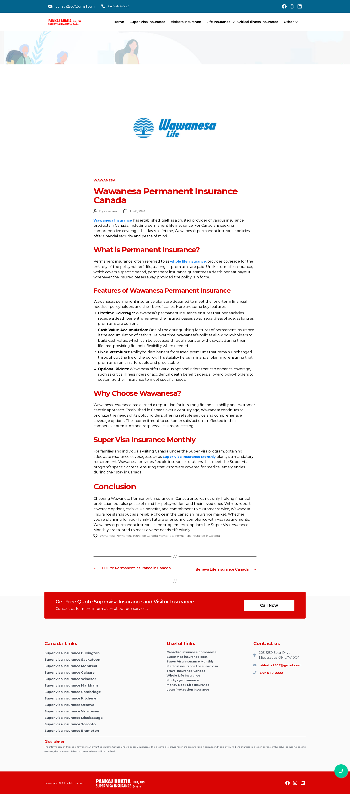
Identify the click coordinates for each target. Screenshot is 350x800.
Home (119, 22)
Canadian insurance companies (192, 658)
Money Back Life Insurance (189, 694)
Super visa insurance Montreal (72, 672)
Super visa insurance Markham (73, 691)
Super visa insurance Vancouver (74, 717)
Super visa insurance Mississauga (75, 723)
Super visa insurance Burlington (74, 659)
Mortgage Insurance (183, 689)
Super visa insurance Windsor (72, 685)
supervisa (110, 211)
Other (289, 22)
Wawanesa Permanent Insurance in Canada (189, 536)
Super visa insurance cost (188, 663)
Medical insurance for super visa (193, 673)
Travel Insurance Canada (187, 679)
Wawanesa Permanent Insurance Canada (129, 536)
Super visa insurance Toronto (71, 730)
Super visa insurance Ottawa (71, 710)
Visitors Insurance (186, 22)
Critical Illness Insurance (257, 22)
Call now (268, 611)
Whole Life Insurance (184, 684)
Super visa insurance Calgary (71, 678)
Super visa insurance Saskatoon (74, 665)
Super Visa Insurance (147, 22)
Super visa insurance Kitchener (73, 704)
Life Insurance (218, 22)
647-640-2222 (115, 6)
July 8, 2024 (137, 211)
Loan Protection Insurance (188, 699)
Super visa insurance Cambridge (74, 697)
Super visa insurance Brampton (73, 736)
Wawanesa (105, 180)
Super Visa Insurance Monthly (191, 668)
